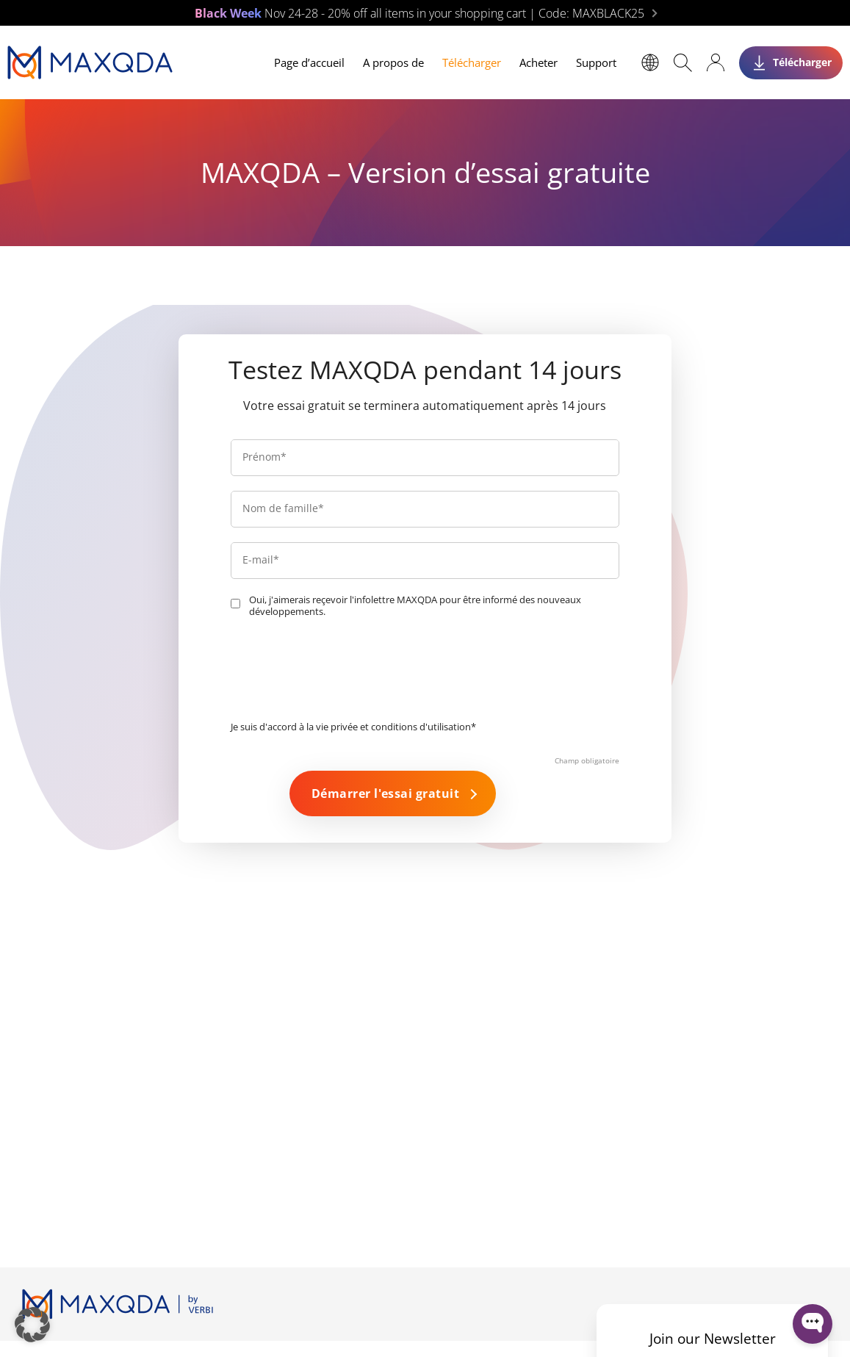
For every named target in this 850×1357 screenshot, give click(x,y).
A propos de (393, 62)
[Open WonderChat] (812, 1324)
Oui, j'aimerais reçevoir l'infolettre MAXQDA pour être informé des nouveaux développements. (415, 606)
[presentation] (342, 673)
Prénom (264, 457)
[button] (32, 1324)
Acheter (538, 62)
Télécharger (471, 62)
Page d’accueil (309, 62)
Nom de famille (283, 508)
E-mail (260, 559)
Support (596, 62)
